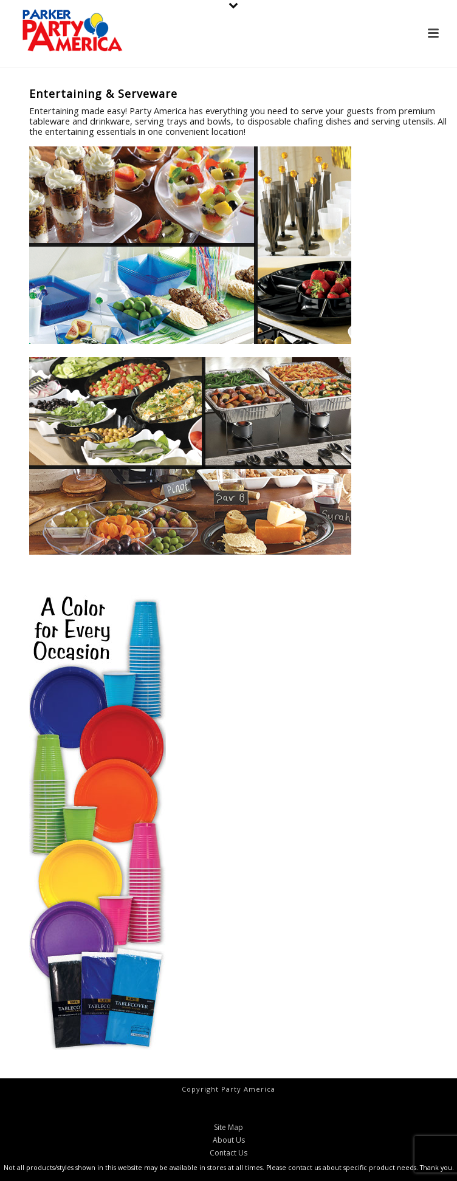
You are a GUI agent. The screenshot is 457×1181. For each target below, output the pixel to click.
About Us (229, 1140)
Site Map (228, 1127)
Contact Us (228, 1153)
